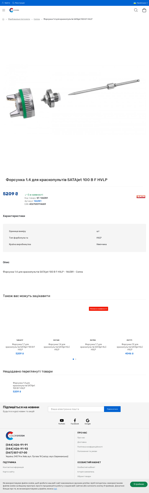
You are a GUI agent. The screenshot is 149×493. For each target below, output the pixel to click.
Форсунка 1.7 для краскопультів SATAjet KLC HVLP (93, 347)
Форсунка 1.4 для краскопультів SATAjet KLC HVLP (57, 347)
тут (55, 489)
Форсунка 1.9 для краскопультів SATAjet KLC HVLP (130, 347)
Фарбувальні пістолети (19, 19)
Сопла (37, 19)
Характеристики (14, 216)
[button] (73, 359)
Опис (6, 262)
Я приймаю (139, 484)
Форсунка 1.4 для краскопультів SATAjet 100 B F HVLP (24, 385)
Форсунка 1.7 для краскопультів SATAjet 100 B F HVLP (20, 347)
